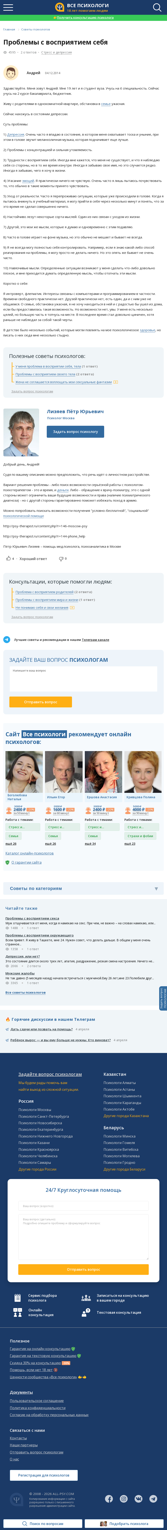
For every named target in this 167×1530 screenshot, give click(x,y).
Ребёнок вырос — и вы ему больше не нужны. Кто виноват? (60, 1040)
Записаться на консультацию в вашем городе (123, 1298)
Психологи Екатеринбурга (40, 1129)
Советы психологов (35, 29)
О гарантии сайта (27, 862)
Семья (13, 836)
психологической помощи (23, 516)
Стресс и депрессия (56, 52)
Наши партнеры (24, 1445)
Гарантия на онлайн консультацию (40, 1349)
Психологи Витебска (121, 1149)
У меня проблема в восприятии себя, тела (48, 366)
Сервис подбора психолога (42, 1298)
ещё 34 (90, 844)
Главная (9, 29)
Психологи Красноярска (38, 1149)
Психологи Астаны (119, 1089)
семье (106, 103)
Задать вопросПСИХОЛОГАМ (163, 998)
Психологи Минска (119, 1136)
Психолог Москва (61, 418)
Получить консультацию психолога (83, 17)
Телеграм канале (95, 640)
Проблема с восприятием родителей (44, 592)
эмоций (28, 180)
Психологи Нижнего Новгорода (45, 1136)
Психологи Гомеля (119, 1142)
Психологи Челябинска (37, 1156)
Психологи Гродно (119, 1162)
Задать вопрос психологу (75, 431)
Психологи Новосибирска (40, 1123)
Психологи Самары (34, 1162)
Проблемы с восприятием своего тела (45, 374)
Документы (21, 1392)
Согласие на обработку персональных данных (49, 1415)
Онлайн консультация (40, 1312)
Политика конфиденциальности (37, 1408)
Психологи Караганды (122, 1102)
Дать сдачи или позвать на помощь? (41, 1029)
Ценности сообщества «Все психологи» (43, 1377)
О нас (14, 1459)
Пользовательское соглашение (37, 1401)
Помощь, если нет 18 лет (31, 1370)
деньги (62, 490)
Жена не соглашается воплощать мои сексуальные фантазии (63, 382)
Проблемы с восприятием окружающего (39, 935)
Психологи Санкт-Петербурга (43, 1116)
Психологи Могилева (122, 1156)
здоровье (147, 330)
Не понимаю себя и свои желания (41, 607)
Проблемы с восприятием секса (32, 918)
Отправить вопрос (83, 1269)
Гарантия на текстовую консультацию (43, 1356)
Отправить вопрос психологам (36, 1452)
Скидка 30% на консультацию (35, 1363)
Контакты (18, 1438)
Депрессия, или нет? (22, 956)
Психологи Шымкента (122, 1096)
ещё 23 (129, 844)
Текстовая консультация (119, 1312)
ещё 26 (10, 844)
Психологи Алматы (120, 1082)
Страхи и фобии (140, 836)
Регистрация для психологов (43, 1475)
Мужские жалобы (20, 973)
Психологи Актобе (119, 1109)
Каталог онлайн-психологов (29, 853)
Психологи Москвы (34, 1109)
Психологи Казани (34, 1142)
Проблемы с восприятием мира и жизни (46, 599)
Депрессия (15, 134)
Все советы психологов (25, 992)
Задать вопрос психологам (32, 391)
